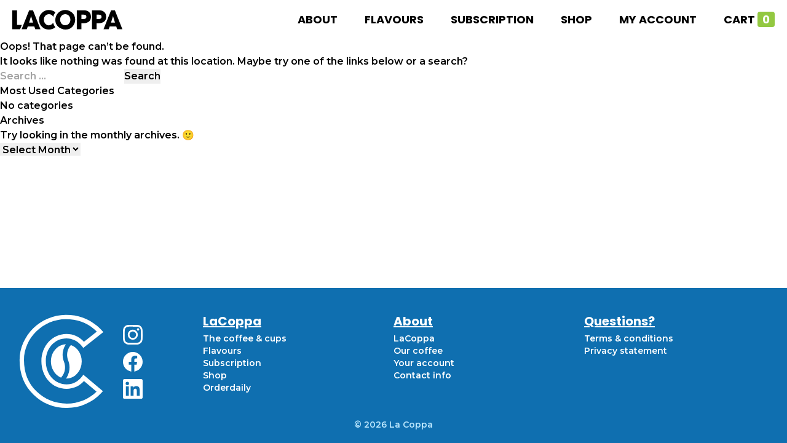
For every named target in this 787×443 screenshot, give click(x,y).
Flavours (394, 19)
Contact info (422, 375)
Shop (576, 19)
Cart (749, 19)
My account (658, 19)
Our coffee (418, 350)
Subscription (492, 19)
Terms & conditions (628, 338)
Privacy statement (625, 350)
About (318, 19)
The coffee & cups (245, 338)
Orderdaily (227, 387)
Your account (424, 363)
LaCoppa (414, 338)
